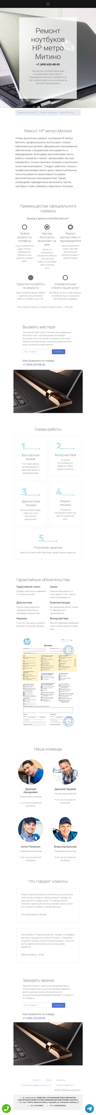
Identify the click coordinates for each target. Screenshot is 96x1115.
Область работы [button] (64, 1085)
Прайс (49, 1080)
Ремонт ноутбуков (48, 112)
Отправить (59, 351)
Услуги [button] (35, 1080)
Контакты (60, 1080)
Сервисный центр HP (27, 112)
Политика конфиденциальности (36, 1085)
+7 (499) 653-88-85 (48, 64)
